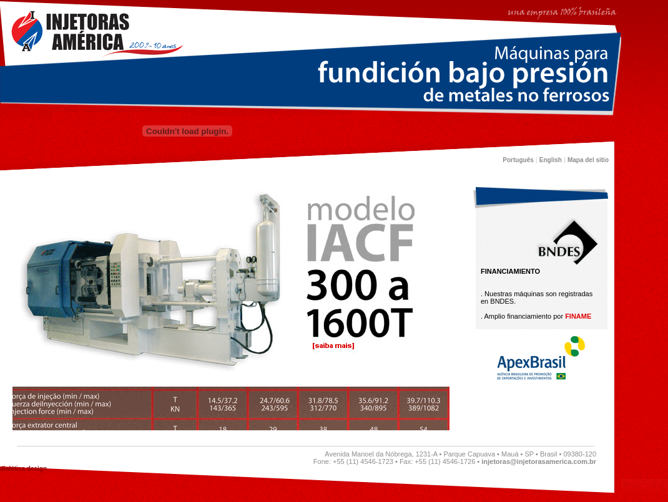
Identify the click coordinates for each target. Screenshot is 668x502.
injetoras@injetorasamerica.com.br (538, 461)
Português (518, 160)
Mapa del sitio (588, 160)
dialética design (23, 468)
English (550, 160)
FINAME (578, 316)
